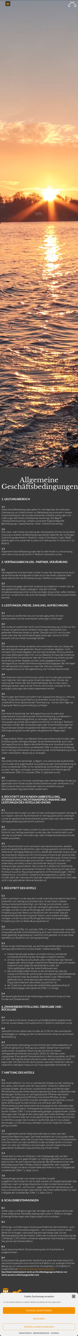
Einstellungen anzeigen (39, 1327)
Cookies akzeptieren (39, 1310)
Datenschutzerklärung (41, 1333)
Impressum (55, 1333)
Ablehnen (39, 1318)
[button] (73, 1296)
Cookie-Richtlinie (25, 1333)
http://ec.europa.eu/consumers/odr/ (36, 1268)
